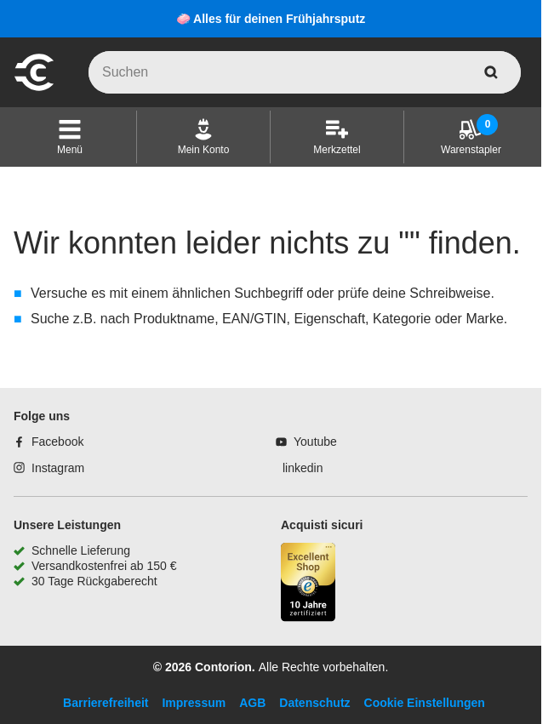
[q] (305, 72)
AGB (252, 703)
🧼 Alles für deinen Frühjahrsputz (271, 19)
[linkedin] (299, 468)
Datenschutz (314, 703)
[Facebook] (48, 441)
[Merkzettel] (336, 137)
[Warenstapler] (471, 137)
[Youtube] (306, 441)
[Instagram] (49, 468)
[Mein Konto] (204, 137)
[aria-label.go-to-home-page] (34, 88)
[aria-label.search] (491, 72)
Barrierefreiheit (105, 703)
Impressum (194, 703)
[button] (70, 137)
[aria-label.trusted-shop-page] (308, 584)
